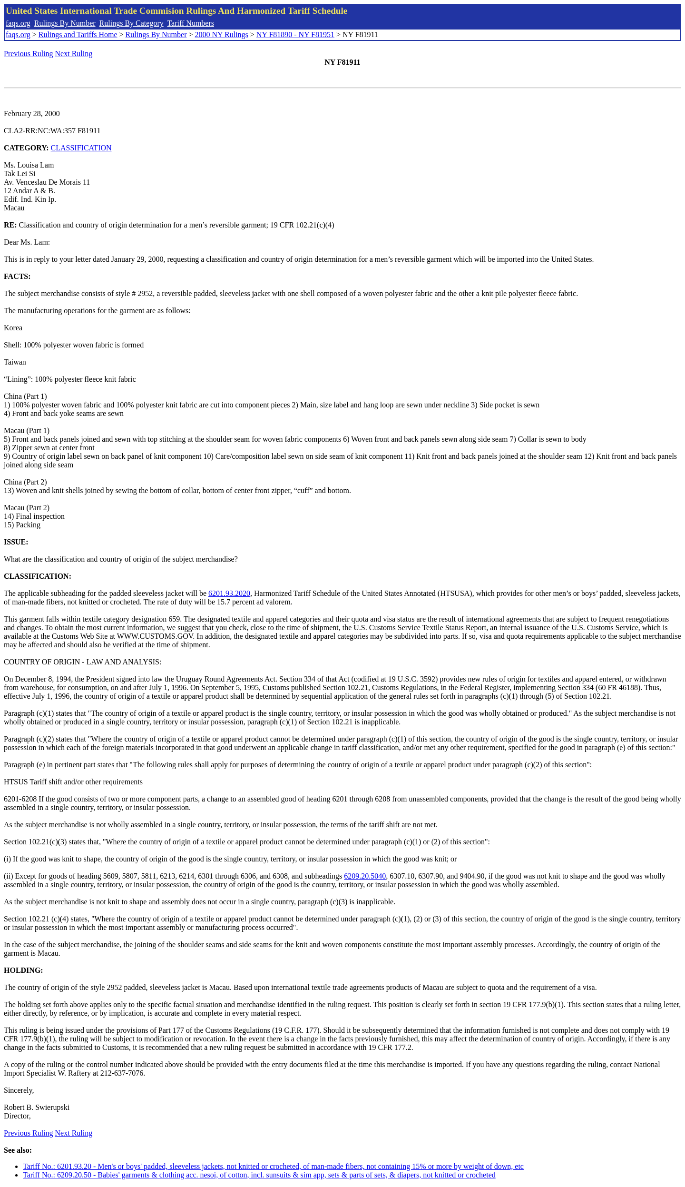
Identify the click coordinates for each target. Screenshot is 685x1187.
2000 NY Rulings (221, 34)
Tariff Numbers (190, 23)
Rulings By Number (65, 23)
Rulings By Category (131, 23)
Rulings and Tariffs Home (78, 34)
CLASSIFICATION (81, 148)
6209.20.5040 (365, 876)
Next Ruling (74, 53)
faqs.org (18, 23)
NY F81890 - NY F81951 (295, 34)
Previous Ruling (28, 53)
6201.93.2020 (229, 593)
